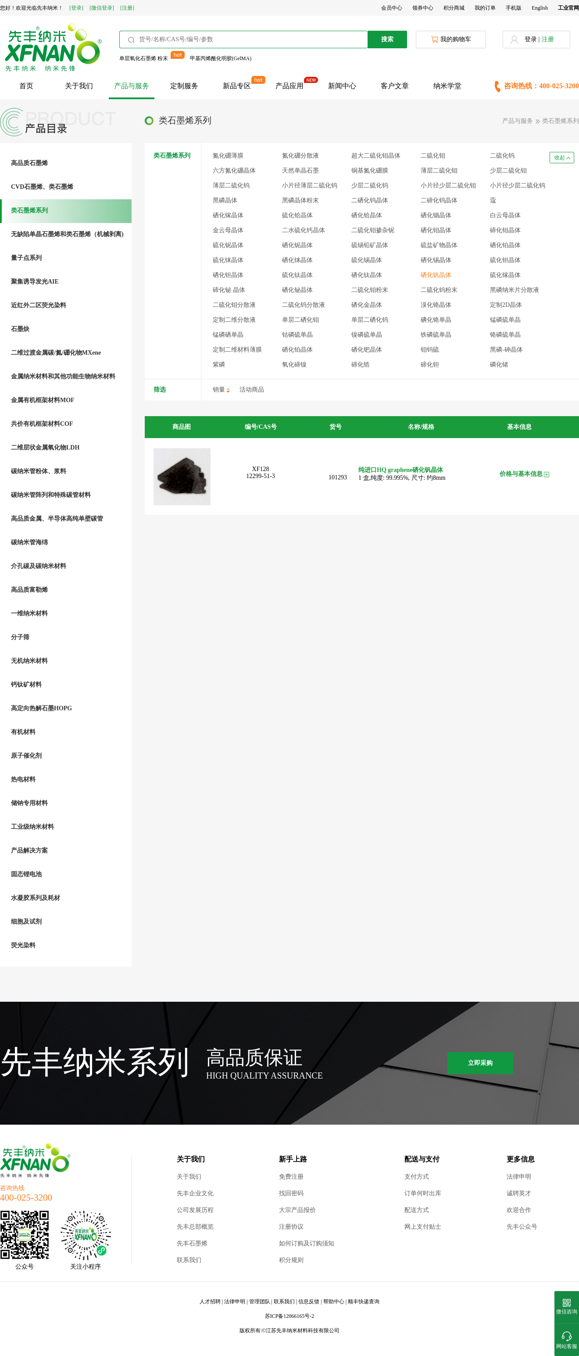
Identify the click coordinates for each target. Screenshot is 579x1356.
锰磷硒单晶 (228, 334)
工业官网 (568, 8)
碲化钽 (430, 364)
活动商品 (251, 389)
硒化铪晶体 (366, 215)
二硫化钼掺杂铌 (372, 230)
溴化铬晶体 (436, 305)
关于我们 (79, 86)
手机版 (514, 8)
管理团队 (259, 1301)
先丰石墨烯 (192, 1243)
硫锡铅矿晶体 (369, 245)
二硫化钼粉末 (369, 290)
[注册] (127, 8)
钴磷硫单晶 (297, 334)
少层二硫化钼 (508, 170)
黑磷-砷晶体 (506, 349)
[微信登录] (101, 8)
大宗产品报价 (297, 1210)
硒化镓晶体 (228, 215)
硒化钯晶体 (366, 349)
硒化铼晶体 (297, 260)
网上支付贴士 (422, 1226)
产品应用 (289, 86)
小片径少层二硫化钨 (517, 185)
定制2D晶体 (506, 305)
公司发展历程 (195, 1210)
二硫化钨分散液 (303, 305)
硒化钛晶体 (366, 275)
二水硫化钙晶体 (303, 230)
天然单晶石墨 (300, 170)
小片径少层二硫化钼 (448, 185)
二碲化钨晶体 (439, 200)
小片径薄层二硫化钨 (309, 185)
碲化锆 (360, 364)
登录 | (532, 39)
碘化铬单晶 (436, 320)
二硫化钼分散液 (234, 305)
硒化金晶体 (366, 305)
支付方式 (416, 1176)
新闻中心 (342, 86)
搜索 (387, 39)
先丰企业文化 (195, 1193)
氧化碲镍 (294, 364)
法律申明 (519, 1176)
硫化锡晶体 (366, 260)
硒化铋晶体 (297, 290)
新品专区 (237, 86)
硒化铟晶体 (436, 215)
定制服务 (184, 86)
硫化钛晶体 (297, 275)
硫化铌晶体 (228, 245)
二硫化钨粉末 (439, 290)
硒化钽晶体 (228, 275)
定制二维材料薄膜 (237, 349)
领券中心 (422, 8)
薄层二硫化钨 (231, 185)
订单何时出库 (422, 1193)
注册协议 (291, 1226)
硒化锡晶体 (436, 260)
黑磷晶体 (225, 200)
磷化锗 (499, 364)
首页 (26, 86)
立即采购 (480, 1063)
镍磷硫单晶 (366, 334)
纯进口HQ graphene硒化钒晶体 (400, 470)
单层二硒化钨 (369, 320)
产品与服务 (131, 86)
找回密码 (291, 1193)
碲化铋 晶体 (229, 290)
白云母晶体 (505, 215)
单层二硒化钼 (300, 320)
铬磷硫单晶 (505, 334)
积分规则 (291, 1260)
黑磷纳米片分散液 (514, 290)
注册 (548, 39)
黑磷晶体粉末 (300, 200)
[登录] (76, 8)
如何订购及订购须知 (306, 1243)
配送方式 (416, 1210)
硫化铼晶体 (228, 260)
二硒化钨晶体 (369, 200)
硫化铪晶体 (297, 215)
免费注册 (291, 1176)
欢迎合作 (519, 1210)
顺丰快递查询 (363, 1301)
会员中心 (391, 8)
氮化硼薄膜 (228, 155)
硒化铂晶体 (297, 349)
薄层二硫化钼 (439, 170)
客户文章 (395, 86)
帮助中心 (333, 1301)
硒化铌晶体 (297, 245)
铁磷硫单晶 (436, 334)
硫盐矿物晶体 (439, 245)
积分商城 (454, 8)
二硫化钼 (433, 155)
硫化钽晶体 (505, 260)
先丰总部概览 (195, 1226)
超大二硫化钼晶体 (375, 155)
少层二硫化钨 (369, 185)
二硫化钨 (502, 155)
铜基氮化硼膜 (369, 170)
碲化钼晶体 (505, 230)
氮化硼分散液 (300, 155)
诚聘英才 (519, 1193)
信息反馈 (308, 1301)
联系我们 (189, 1260)
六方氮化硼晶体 (234, 170)
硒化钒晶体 (436, 275)
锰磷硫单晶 (505, 320)
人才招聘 (210, 1301)
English (540, 8)
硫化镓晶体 (505, 275)
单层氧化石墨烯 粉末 (143, 58)
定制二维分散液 (234, 320)
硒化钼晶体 (436, 230)
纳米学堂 (447, 86)
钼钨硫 (430, 349)
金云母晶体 (228, 230)
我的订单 (485, 8)
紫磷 (219, 364)
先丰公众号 (522, 1226)
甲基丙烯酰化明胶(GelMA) (221, 58)
